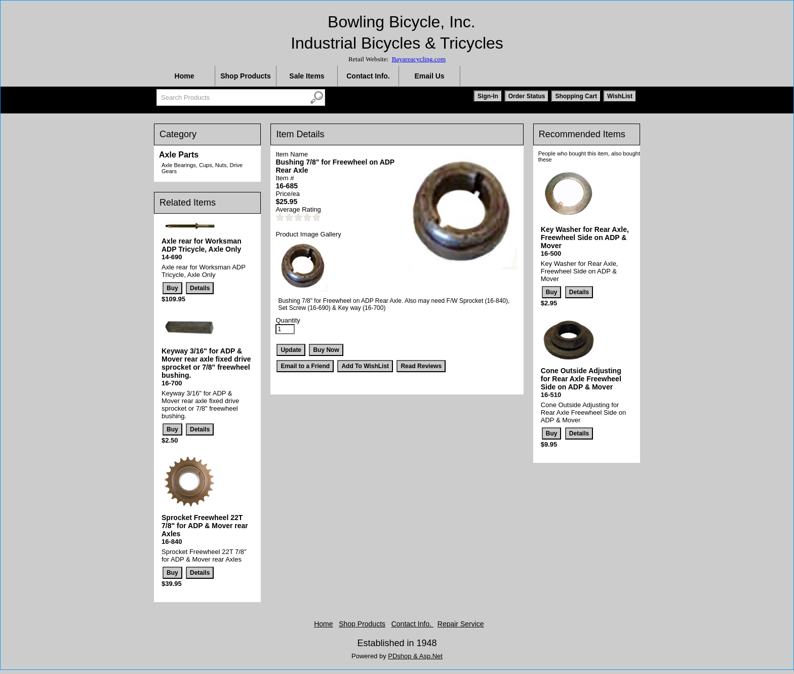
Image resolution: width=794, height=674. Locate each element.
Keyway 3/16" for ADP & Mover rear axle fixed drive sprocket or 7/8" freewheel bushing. (206, 363)
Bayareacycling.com (419, 59)
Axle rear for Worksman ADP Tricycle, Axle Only (202, 245)
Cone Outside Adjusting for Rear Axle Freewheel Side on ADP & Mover (581, 379)
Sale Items (306, 76)
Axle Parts (178, 154)
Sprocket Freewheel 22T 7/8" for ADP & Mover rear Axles (205, 525)
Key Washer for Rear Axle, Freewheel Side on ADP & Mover (585, 237)
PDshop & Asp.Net (415, 656)
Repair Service (461, 624)
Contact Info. (368, 76)
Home (184, 76)
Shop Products (245, 76)
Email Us (429, 76)
